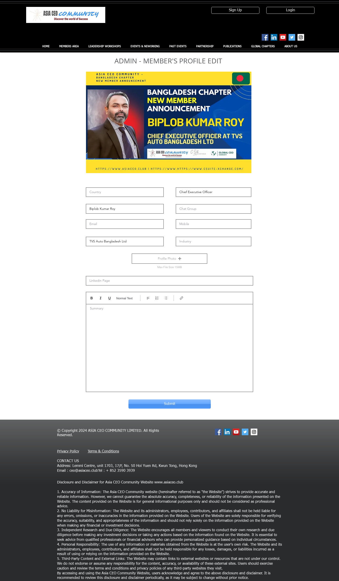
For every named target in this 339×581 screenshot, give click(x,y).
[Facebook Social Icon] (265, 37)
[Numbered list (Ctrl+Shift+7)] (157, 298)
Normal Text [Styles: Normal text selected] (124, 298)
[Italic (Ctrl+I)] (100, 298)
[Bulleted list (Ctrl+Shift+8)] (166, 298)
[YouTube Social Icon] (283, 37)
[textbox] (169, 346)
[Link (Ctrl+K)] (181, 298)
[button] (169, 258)
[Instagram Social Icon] (300, 37)
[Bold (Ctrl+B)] (91, 298)
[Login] (290, 10)
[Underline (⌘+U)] (109, 298)
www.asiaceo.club (168, 482)
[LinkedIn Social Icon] (274, 37)
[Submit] (169, 404)
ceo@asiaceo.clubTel (85, 471)
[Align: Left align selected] (148, 298)
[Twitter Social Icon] (292, 37)
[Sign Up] (235, 10)
